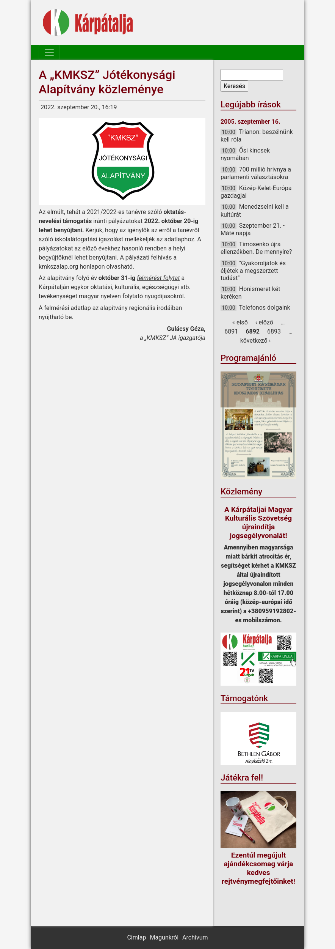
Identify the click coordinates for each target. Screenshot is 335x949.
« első (240, 322)
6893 (274, 331)
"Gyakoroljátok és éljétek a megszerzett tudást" (253, 271)
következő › (255, 340)
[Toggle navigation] (49, 52)
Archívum (195, 937)
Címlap (136, 937)
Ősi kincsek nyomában (245, 154)
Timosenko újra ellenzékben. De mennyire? (256, 248)
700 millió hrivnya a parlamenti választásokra (256, 173)
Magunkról (164, 937)
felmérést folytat (158, 278)
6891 (231, 331)
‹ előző (264, 322)
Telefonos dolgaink (264, 307)
